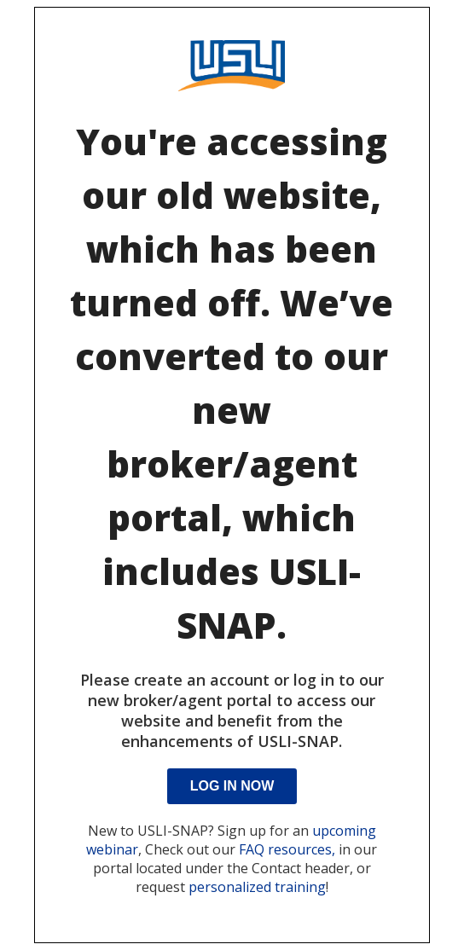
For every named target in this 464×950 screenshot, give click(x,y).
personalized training (257, 887)
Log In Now (232, 786)
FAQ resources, (287, 849)
